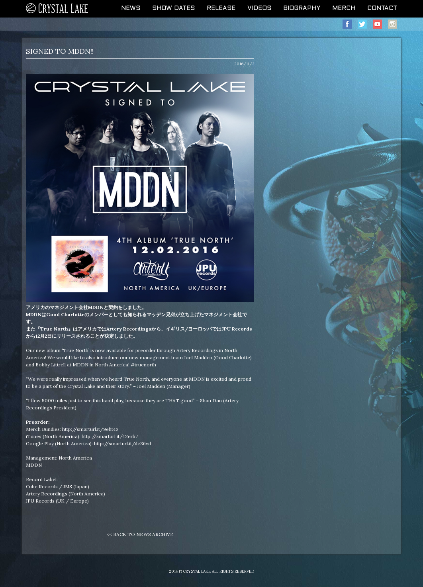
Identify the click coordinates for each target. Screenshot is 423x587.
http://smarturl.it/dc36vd (122, 443)
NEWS (130, 8)
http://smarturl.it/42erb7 (110, 436)
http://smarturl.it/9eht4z (90, 429)
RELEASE (221, 8)
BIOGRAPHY (301, 8)
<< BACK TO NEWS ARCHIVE (140, 534)
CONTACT (382, 8)
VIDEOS (259, 8)
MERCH (343, 8)
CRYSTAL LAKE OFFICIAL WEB (57, 9)
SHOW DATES (173, 8)
